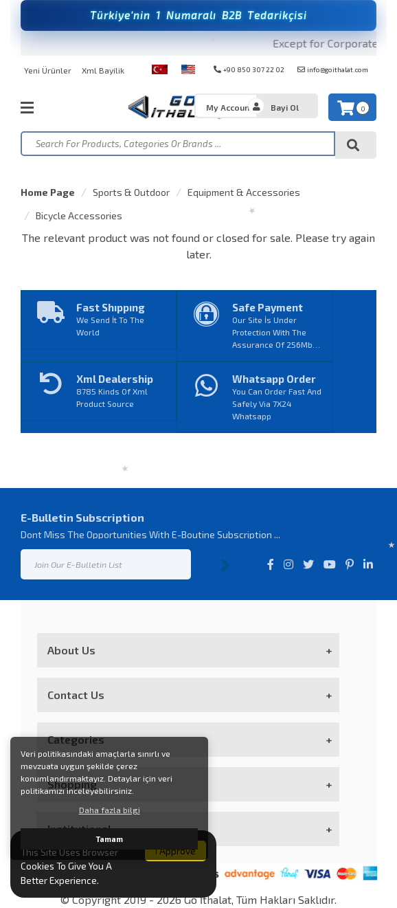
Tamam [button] (109, 838)
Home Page (48, 192)
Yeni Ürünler (47, 70)
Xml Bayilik (103, 70)
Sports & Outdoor (131, 192)
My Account (229, 107)
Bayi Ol (285, 107)
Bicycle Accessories (79, 215)
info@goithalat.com (332, 69)
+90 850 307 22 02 (249, 69)
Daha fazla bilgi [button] (109, 810)
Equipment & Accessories (244, 192)
